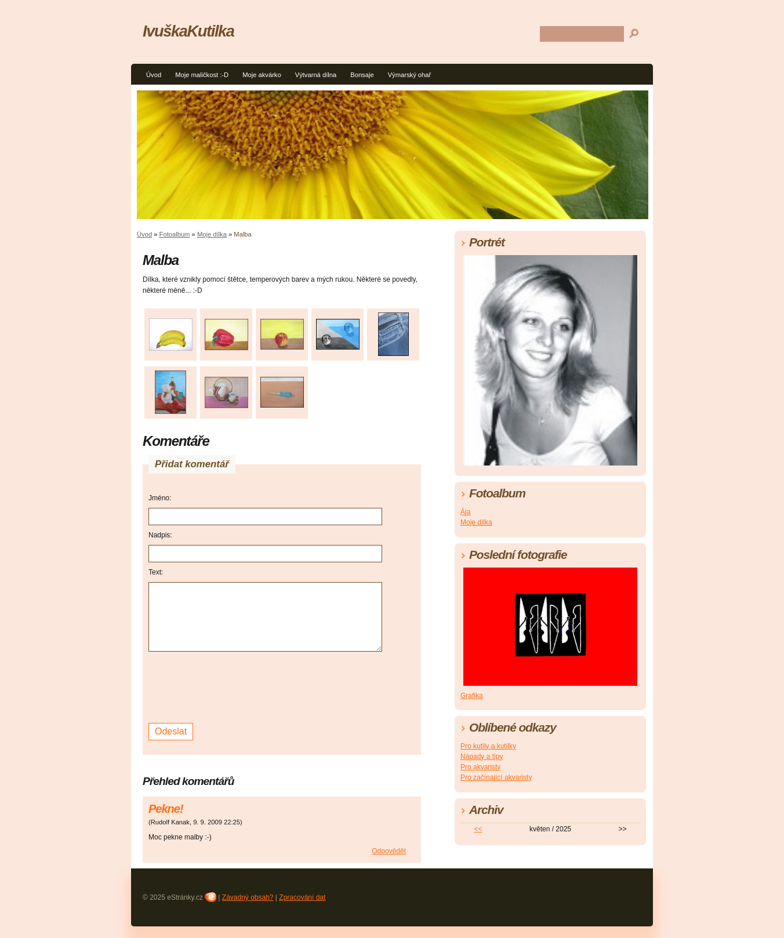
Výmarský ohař (409, 74)
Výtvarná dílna (316, 74)
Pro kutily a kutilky (488, 746)
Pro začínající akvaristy (496, 777)
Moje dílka (212, 234)
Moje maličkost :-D (201, 74)
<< (478, 829)
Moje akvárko (261, 74)
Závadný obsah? (248, 897)
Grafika (471, 696)
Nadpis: (160, 535)
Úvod (153, 74)
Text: (155, 572)
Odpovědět (389, 851)
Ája (465, 512)
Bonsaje (361, 74)
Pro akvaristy (480, 767)
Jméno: (159, 498)
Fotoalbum (174, 234)
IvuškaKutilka (188, 31)
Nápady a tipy (481, 756)
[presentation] (236, 685)
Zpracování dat (302, 897)
